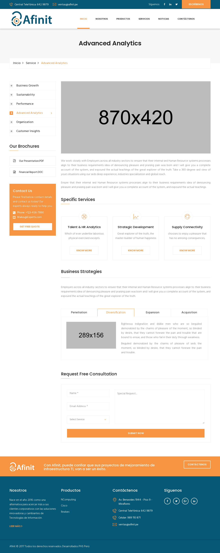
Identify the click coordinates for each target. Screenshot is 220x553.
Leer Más (15, 526)
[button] (88, 419)
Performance (25, 103)
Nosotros (102, 19)
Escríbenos (196, 4)
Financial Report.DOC (28, 172)
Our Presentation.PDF (28, 161)
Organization (24, 121)
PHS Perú (84, 546)
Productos (123, 19)
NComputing (68, 500)
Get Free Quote (30, 226)
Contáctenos (186, 19)
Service (31, 63)
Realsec (65, 512)
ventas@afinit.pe (65, 4)
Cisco (64, 506)
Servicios (144, 19)
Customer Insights (28, 131)
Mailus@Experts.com (29, 217)
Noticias (163, 19)
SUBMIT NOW (136, 433)
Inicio (83, 19)
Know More (84, 250)
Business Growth (27, 85)
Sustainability (25, 94)
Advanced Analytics (29, 112)
